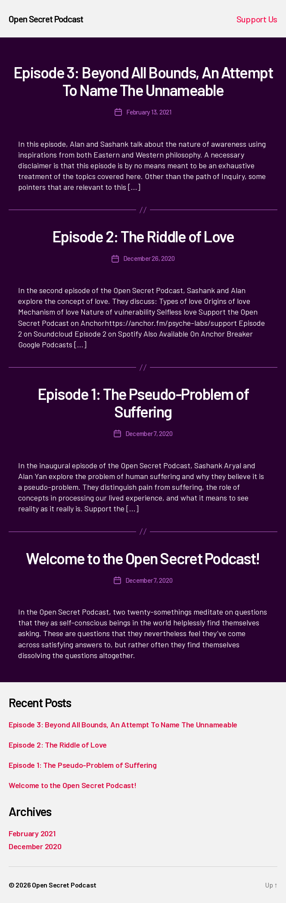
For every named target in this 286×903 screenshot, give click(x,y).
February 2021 (32, 833)
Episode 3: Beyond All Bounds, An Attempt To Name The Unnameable (143, 81)
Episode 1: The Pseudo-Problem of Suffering (143, 402)
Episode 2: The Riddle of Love (143, 236)
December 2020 (35, 846)
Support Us (256, 19)
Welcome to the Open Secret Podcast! (143, 558)
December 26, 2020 (149, 258)
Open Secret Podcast (46, 18)
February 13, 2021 (148, 112)
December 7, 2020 (149, 433)
